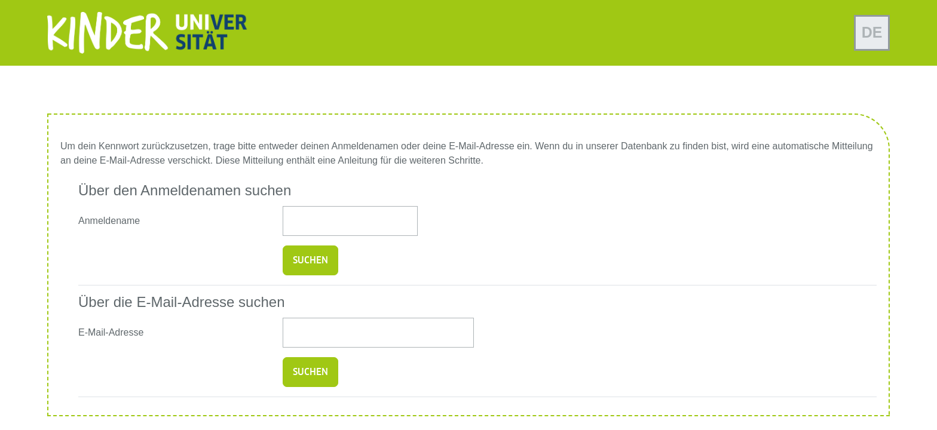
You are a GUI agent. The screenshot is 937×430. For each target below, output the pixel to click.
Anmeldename (109, 221)
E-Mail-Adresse (110, 332)
